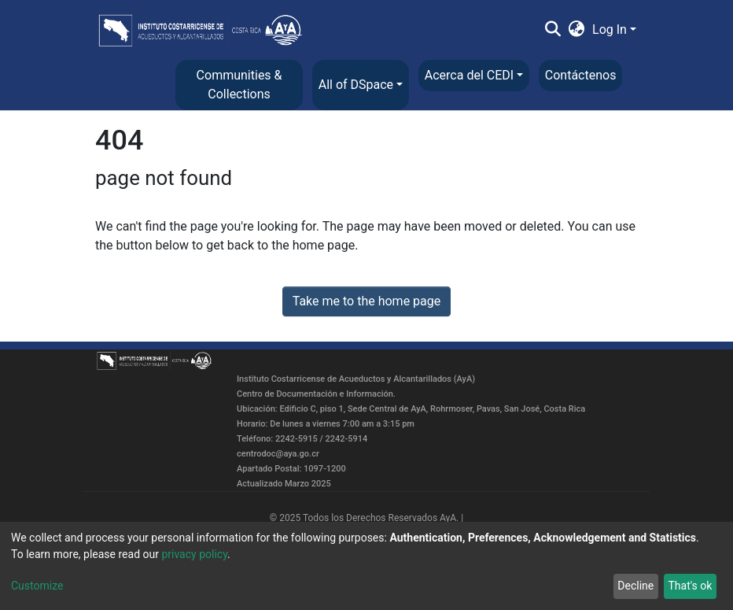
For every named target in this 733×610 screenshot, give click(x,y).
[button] (577, 29)
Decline (635, 585)
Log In (609, 29)
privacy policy (194, 554)
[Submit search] (552, 29)
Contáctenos (581, 75)
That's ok (690, 585)
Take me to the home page (367, 301)
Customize (37, 585)
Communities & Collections (239, 85)
